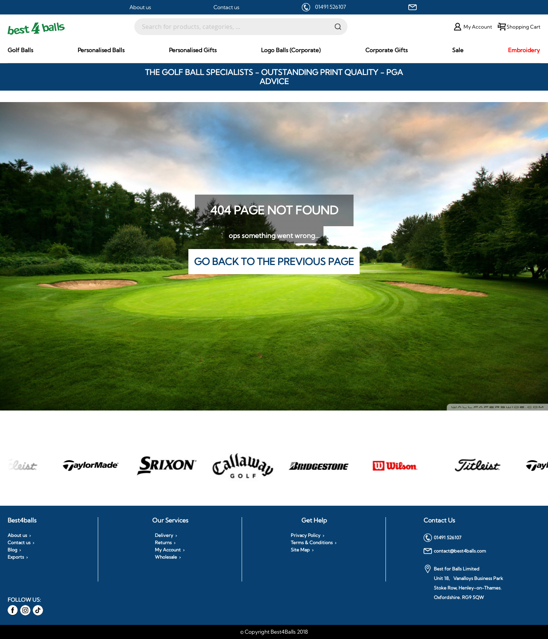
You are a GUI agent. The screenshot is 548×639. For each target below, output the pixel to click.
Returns (163, 542)
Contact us (226, 7)
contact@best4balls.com (455, 551)
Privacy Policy (305, 535)
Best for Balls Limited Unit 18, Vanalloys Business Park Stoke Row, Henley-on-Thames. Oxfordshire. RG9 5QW (463, 582)
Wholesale (166, 557)
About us (140, 7)
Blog (12, 550)
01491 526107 (330, 6)
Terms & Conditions (312, 542)
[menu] (274, 50)
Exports (16, 557)
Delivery (164, 535)
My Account (168, 550)
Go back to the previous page (274, 261)
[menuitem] (20, 50)
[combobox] (240, 26)
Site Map (300, 550)
